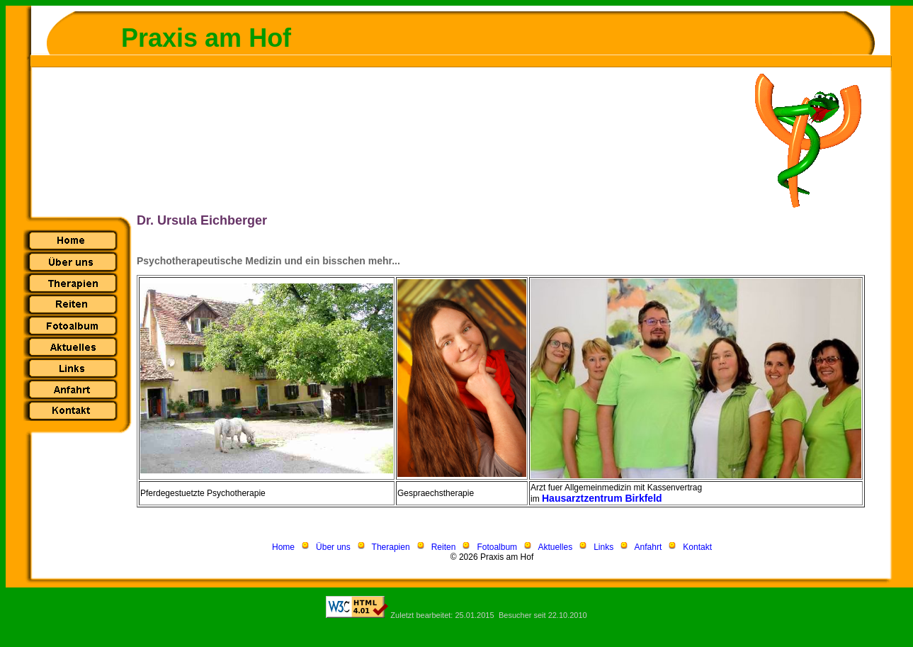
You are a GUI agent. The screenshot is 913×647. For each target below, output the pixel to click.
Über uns (333, 547)
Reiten (443, 547)
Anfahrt (648, 547)
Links (603, 547)
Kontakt (697, 547)
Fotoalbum (497, 547)
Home (283, 547)
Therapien (391, 547)
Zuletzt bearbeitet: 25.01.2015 (442, 615)
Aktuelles (555, 547)
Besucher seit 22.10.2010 (543, 615)
